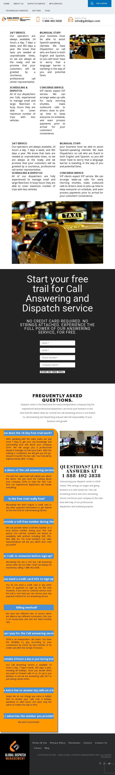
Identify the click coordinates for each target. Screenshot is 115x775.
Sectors (36, 10)
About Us (18, 3)
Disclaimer (75, 742)
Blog (47, 748)
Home (6, 3)
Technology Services (17, 10)
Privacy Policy (58, 742)
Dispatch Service (36, 3)
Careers (88, 742)
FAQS (47, 10)
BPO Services (55, 3)
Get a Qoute (101, 3)
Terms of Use (39, 742)
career (38, 748)
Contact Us (101, 742)
